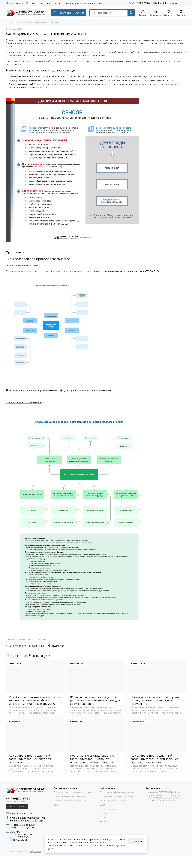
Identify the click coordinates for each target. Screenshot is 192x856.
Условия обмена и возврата (115, 800)
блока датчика (14, 43)
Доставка (44, 3)
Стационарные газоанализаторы (71, 800)
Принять (136, 841)
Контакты (31, 3)
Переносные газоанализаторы (70, 796)
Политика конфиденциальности (117, 792)
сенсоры (42, 639)
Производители (14, 3)
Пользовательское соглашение (117, 796)
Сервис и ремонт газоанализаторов (82, 3)
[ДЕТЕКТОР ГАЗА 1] (27, 12)
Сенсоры (11, 40)
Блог (18, 22)
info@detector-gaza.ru (166, 3)
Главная (10, 22)
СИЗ (56, 805)
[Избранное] (168, 13)
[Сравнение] (155, 13)
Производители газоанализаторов (72, 792)
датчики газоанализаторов (20, 639)
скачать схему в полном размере (23, 265)
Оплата (56, 3)
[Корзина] (181, 13)
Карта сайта (35, 851)
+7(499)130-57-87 (139, 3)
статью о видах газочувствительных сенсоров (48, 271)
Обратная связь (108, 809)
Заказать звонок (17, 806)
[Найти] (131, 12)
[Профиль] (143, 13)
